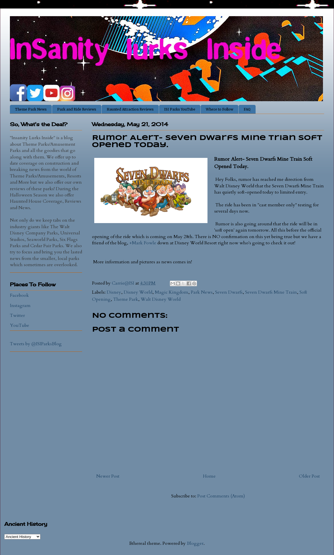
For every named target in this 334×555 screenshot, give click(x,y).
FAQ (247, 109)
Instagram (20, 305)
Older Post (309, 476)
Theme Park (125, 299)
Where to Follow (219, 109)
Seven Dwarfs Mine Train (271, 292)
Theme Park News (31, 109)
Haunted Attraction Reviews (130, 109)
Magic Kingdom (171, 292)
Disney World (138, 292)
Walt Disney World (161, 299)
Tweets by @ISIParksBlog (36, 344)
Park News (202, 292)
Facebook (19, 295)
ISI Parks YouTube (179, 109)
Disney (114, 292)
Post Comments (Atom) (221, 496)
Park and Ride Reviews (76, 109)
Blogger (195, 543)
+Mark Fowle (142, 243)
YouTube (19, 325)
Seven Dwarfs (229, 292)
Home (209, 476)
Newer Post (107, 476)
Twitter (17, 315)
